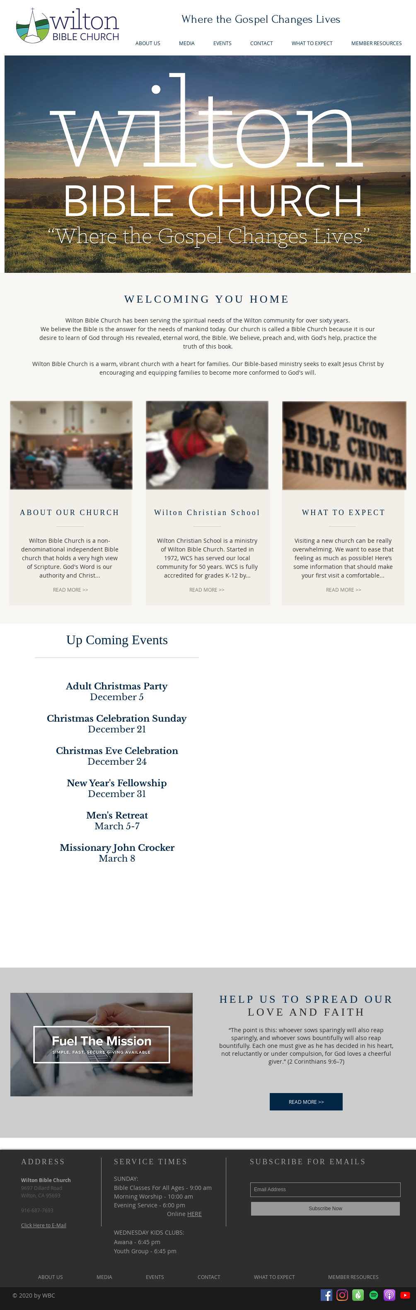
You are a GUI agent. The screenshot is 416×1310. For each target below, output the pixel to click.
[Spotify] (374, 1295)
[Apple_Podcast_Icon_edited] (389, 1295)
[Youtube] (405, 1295)
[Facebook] (326, 1295)
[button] (186, 43)
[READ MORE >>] (70, 590)
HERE (194, 1214)
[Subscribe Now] (325, 1208)
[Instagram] (342, 1295)
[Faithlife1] (358, 1295)
